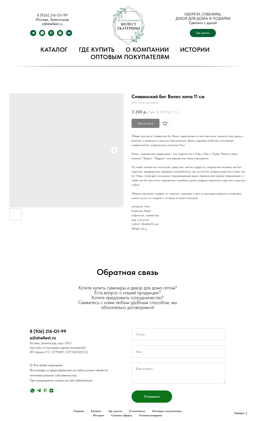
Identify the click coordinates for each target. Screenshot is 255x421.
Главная (79, 411)
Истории (195, 49)
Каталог (54, 49)
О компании (147, 49)
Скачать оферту (121, 415)
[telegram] (33, 35)
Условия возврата (150, 415)
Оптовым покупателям (130, 56)
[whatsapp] (42, 35)
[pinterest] (51, 35)
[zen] (60, 35)
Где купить (97, 49)
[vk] (69, 35)
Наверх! (240, 413)
